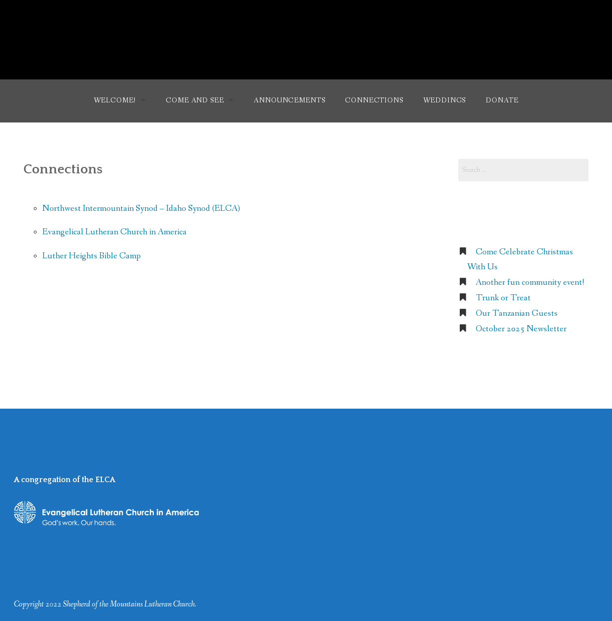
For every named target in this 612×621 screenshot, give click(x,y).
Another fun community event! (530, 282)
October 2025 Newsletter (521, 329)
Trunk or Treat (503, 298)
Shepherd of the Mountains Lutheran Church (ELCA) (306, 34)
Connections (374, 100)
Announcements (289, 100)
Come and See (195, 100)
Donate (502, 100)
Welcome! (115, 100)
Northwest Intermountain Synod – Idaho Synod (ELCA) (141, 208)
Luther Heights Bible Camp (91, 256)
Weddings (444, 100)
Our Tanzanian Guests (517, 313)
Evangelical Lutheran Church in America (114, 232)
